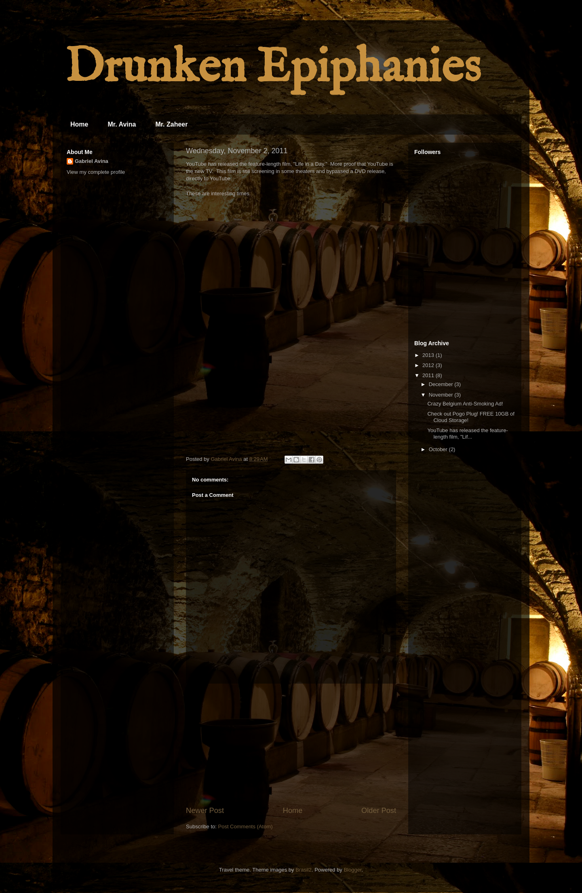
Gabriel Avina (91, 161)
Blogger (352, 870)
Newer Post (205, 810)
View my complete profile (96, 172)
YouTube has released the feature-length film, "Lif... (467, 433)
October (439, 449)
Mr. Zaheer (171, 124)
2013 (429, 355)
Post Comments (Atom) (245, 826)
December (442, 384)
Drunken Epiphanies (273, 68)
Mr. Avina (122, 124)
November (442, 395)
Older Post (378, 810)
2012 (429, 365)
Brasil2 (303, 870)
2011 (429, 375)
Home (79, 124)
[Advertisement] (291, 744)
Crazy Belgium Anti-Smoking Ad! (465, 404)
